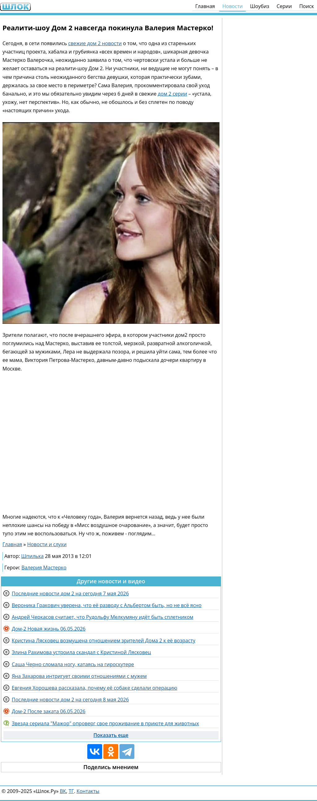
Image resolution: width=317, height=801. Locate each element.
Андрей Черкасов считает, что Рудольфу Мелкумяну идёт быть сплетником (102, 617)
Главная (205, 6)
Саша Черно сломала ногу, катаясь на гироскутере (73, 664)
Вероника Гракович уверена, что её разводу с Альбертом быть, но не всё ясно (107, 605)
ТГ (71, 791)
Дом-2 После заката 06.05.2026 (48, 711)
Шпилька (32, 556)
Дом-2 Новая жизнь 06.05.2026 (48, 628)
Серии (284, 6)
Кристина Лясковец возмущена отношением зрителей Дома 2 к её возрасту (103, 640)
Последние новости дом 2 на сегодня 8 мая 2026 (70, 699)
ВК (63, 791)
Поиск (306, 6)
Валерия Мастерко (43, 567)
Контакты (87, 791)
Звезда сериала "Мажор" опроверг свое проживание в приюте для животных (105, 723)
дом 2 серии (172, 93)
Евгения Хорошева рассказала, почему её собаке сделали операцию (94, 687)
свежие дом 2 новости (95, 43)
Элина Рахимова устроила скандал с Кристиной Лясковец (81, 652)
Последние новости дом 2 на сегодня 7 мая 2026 (70, 593)
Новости (232, 6)
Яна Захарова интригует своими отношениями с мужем (79, 676)
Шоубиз (259, 6)
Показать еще (110, 735)
